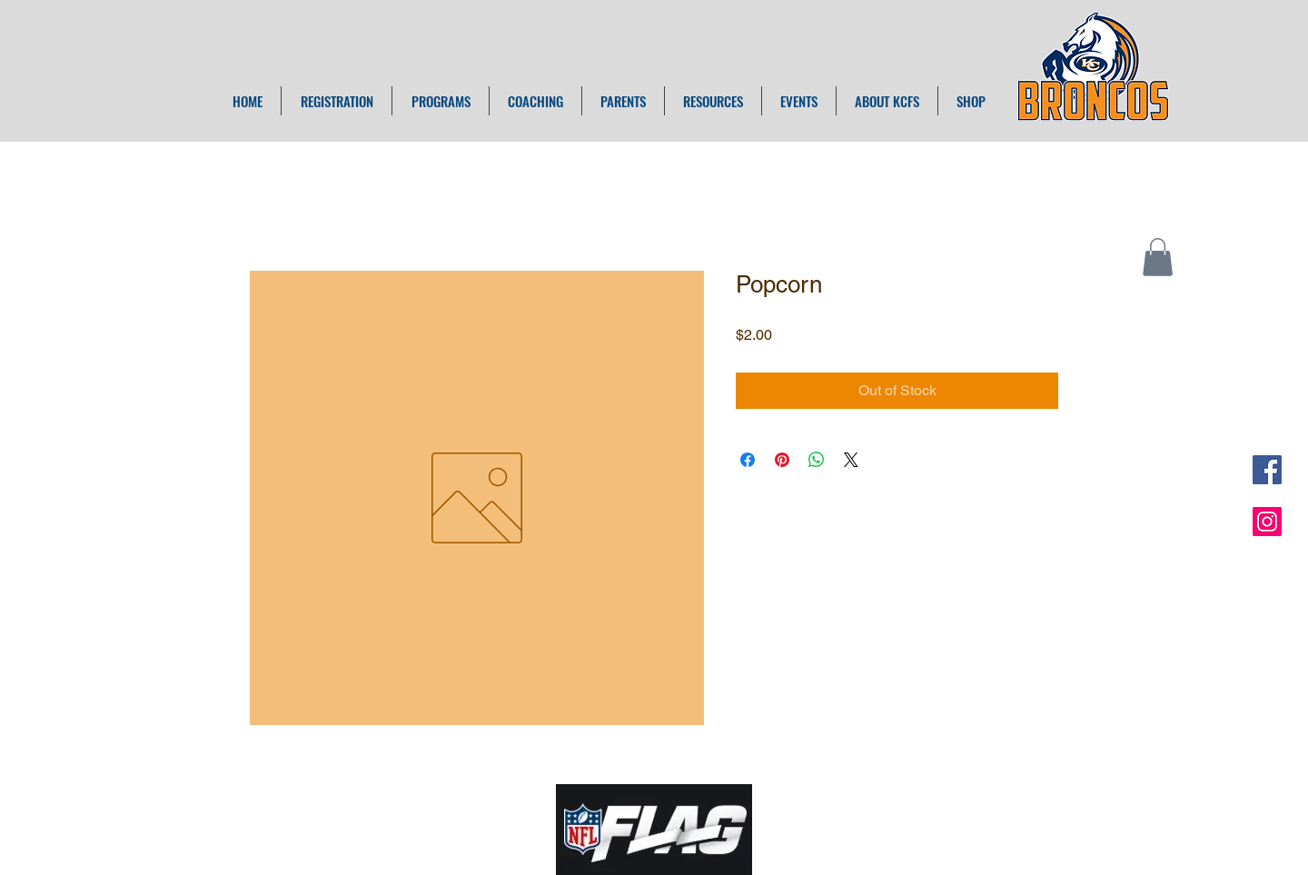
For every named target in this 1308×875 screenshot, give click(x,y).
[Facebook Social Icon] (1267, 469)
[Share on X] (851, 460)
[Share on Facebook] (747, 460)
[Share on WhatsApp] (816, 460)
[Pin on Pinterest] (782, 460)
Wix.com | (818, 815)
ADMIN (874, 815)
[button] (1158, 257)
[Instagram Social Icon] (1267, 521)
